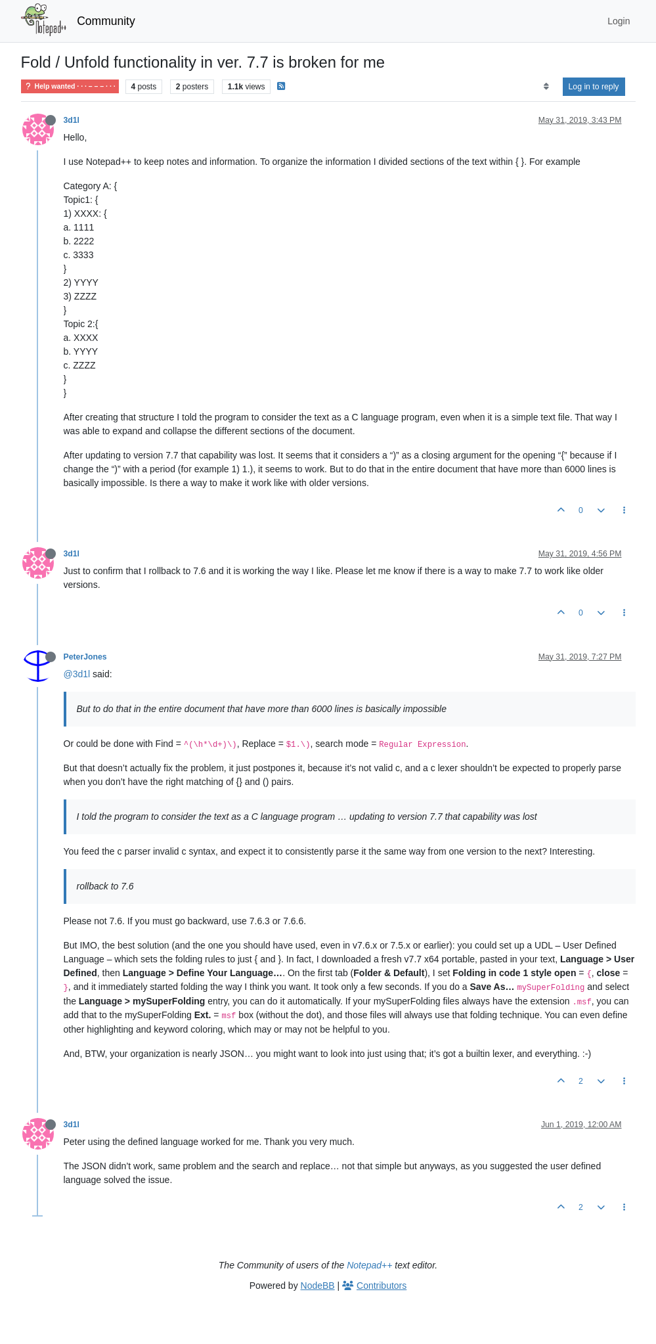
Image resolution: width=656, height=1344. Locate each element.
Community (106, 21)
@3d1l (77, 674)
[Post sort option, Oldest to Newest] (546, 87)
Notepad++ (369, 1265)
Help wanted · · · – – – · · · (70, 86)
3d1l (72, 120)
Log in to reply (594, 86)
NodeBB (318, 1285)
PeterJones (85, 656)
